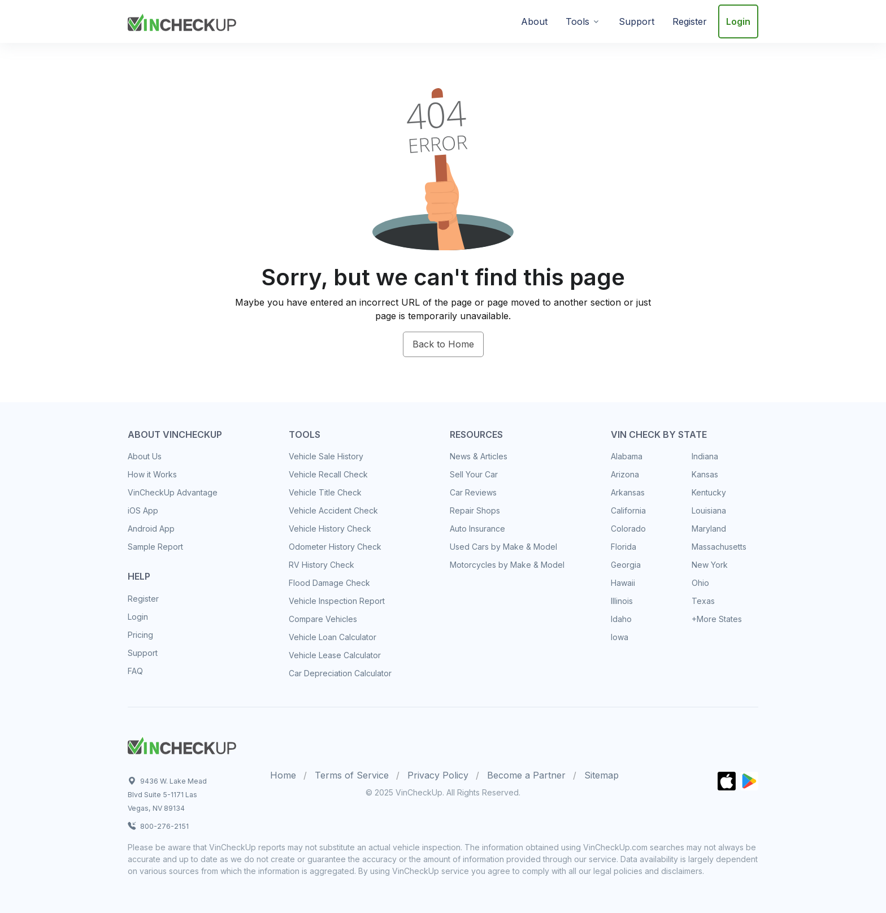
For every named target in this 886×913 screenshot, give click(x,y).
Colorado (628, 528)
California (628, 510)
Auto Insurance (477, 528)
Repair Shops (475, 510)
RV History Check (321, 564)
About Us (145, 456)
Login (738, 21)
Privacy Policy (437, 775)
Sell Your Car (474, 474)
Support (636, 21)
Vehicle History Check (330, 528)
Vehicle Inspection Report (337, 601)
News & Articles (478, 456)
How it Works (152, 474)
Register (689, 21)
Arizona (625, 474)
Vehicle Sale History (326, 456)
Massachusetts (719, 546)
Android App (151, 528)
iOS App (143, 510)
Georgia (626, 564)
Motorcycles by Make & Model (507, 564)
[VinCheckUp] (182, 20)
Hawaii (623, 583)
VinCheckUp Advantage (173, 492)
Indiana (705, 456)
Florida (623, 546)
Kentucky (709, 492)
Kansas (705, 474)
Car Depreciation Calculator (340, 673)
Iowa (619, 637)
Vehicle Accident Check (333, 510)
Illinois (622, 601)
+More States (717, 619)
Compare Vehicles (323, 619)
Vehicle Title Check (325, 492)
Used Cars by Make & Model (503, 546)
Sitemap (601, 775)
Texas (703, 601)
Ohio (700, 583)
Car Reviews (473, 492)
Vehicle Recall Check (328, 474)
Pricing (140, 635)
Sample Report (155, 546)
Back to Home (443, 344)
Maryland (709, 528)
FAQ (135, 671)
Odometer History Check (335, 546)
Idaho (621, 619)
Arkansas (628, 492)
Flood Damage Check (329, 583)
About (534, 21)
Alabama (626, 456)
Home (283, 775)
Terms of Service (352, 775)
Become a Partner (526, 775)
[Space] (182, 744)
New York (710, 564)
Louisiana (709, 510)
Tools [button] (577, 21)
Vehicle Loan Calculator (332, 637)
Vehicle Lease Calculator (335, 655)
